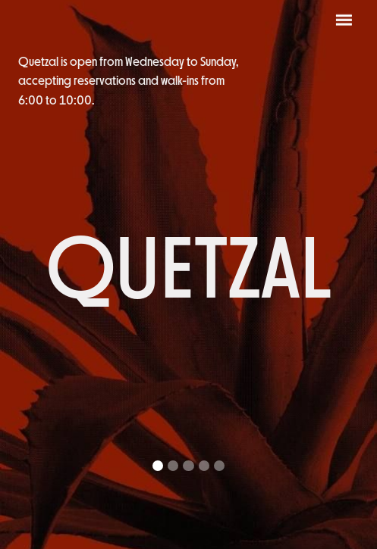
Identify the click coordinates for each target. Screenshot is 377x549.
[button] (157, 465)
